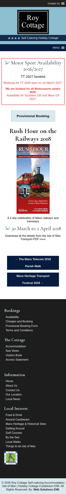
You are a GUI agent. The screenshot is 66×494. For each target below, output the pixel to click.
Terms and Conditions (19, 330)
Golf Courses (14, 432)
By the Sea (12, 437)
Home (9, 381)
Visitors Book (14, 355)
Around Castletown (17, 419)
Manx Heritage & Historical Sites (26, 423)
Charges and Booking (19, 321)
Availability (12, 317)
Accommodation (16, 346)
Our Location (14, 394)
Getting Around (15, 428)
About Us (11, 385)
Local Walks (13, 441)
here (43, 239)
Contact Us (13, 390)
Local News (13, 399)
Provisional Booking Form (22, 325)
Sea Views (12, 350)
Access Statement (17, 359)
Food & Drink (14, 415)
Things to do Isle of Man (21, 446)
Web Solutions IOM (46, 489)
